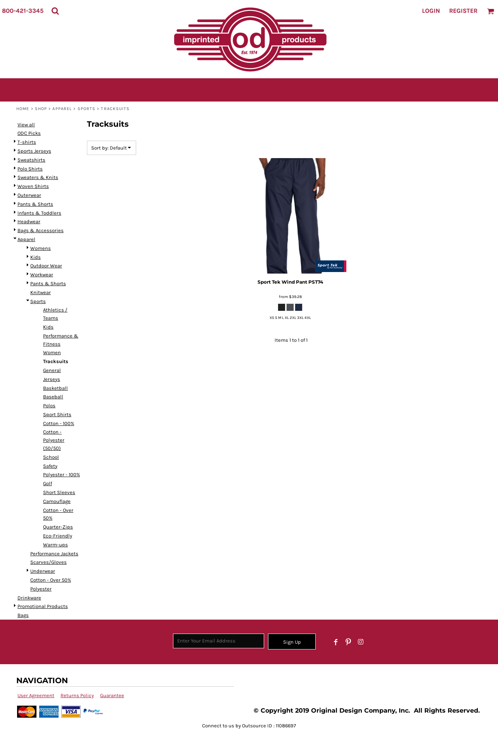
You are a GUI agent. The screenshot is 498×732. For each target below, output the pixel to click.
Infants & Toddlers (39, 213)
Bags (23, 615)
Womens (40, 248)
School (51, 457)
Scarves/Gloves (48, 562)
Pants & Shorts (35, 204)
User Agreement (35, 695)
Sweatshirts (31, 160)
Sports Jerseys (34, 151)
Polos (49, 405)
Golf (47, 483)
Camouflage (57, 501)
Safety (50, 466)
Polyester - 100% (61, 474)
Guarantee (112, 695)
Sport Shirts (57, 414)
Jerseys (51, 379)
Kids (35, 257)
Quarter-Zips (58, 527)
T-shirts (26, 142)
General (52, 370)
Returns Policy (77, 695)
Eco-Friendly (57, 536)
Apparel (62, 108)
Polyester (41, 589)
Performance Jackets (54, 553)
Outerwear (29, 195)
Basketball (55, 388)
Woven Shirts (33, 186)
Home (22, 108)
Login (431, 10)
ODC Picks (29, 133)
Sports (87, 108)
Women (52, 352)
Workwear (41, 274)
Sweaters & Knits (37, 177)
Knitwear (40, 292)
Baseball (53, 397)
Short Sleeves (59, 492)
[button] (55, 11)
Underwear (42, 571)
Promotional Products (42, 606)
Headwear (28, 221)
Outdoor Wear (46, 266)
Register (463, 10)
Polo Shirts (30, 169)
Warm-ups (55, 545)
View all (26, 124)
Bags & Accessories (40, 230)
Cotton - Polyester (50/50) (53, 440)
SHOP (41, 108)
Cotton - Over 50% (50, 580)
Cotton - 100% (58, 423)
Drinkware (29, 598)
